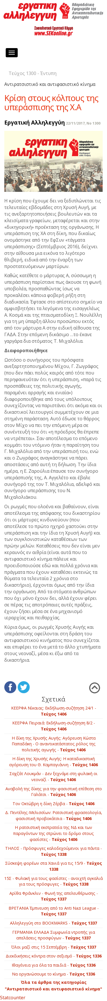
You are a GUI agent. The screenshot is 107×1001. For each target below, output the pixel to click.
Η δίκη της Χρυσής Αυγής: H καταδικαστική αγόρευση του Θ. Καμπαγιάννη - (53, 761)
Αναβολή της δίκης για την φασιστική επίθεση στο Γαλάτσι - (53, 791)
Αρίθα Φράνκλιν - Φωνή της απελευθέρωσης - (53, 896)
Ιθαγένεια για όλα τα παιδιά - (54, 965)
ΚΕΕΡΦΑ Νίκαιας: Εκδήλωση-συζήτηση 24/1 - (53, 711)
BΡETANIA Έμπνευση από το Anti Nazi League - (54, 911)
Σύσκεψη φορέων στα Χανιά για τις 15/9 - (53, 866)
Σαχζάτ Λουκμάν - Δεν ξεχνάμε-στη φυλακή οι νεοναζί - (53, 776)
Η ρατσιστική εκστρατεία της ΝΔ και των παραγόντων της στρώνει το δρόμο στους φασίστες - (53, 833)
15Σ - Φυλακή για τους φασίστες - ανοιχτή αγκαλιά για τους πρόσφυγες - (53, 881)
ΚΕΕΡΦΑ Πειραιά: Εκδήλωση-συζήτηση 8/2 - (53, 726)
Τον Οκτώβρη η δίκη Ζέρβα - (53, 803)
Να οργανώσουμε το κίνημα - (53, 974)
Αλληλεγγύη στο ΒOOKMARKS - (53, 923)
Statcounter (12, 997)
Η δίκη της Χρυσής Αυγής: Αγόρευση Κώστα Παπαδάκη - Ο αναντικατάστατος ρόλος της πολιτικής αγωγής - (54, 743)
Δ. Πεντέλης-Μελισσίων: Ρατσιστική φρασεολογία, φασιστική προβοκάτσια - (53, 815)
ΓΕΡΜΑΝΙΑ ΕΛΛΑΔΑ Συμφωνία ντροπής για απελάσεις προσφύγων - (53, 935)
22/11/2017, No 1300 (83, 123)
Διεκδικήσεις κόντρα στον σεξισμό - (54, 956)
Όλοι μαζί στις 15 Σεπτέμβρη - (53, 947)
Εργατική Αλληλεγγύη (34, 122)
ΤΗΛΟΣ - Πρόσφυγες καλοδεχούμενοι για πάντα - (53, 851)
